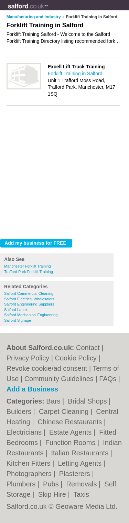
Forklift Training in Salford (75, 73)
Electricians (25, 432)
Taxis (81, 494)
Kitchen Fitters (29, 463)
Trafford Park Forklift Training (28, 272)
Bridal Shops (88, 401)
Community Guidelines (59, 378)
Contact (88, 347)
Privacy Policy (28, 358)
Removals (82, 484)
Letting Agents (80, 463)
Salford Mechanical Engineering (30, 315)
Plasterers (75, 473)
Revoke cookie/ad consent (47, 368)
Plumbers (22, 484)
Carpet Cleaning (64, 411)
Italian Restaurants (80, 453)
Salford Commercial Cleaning (28, 293)
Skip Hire (53, 494)
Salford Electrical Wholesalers (29, 299)
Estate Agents (71, 432)
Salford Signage (17, 320)
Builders (20, 411)
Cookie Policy (76, 358)
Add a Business (32, 389)
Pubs (52, 484)
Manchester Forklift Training (27, 266)
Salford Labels (16, 310)
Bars (54, 401)
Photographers (30, 473)
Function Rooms (71, 442)
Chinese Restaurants (71, 422)
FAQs (107, 378)
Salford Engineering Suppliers (29, 304)
